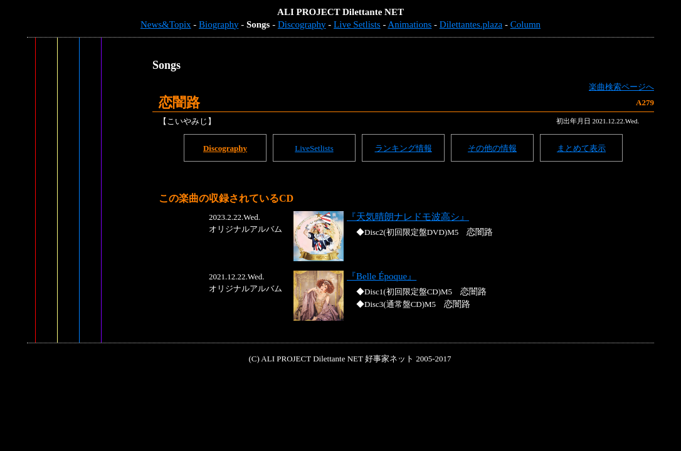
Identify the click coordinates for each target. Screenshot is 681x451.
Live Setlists (357, 24)
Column (525, 24)
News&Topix (165, 24)
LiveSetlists (314, 148)
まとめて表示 (581, 148)
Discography (302, 24)
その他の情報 (492, 148)
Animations (409, 24)
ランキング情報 (403, 148)
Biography (218, 24)
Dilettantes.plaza (471, 24)
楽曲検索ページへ (621, 86)
